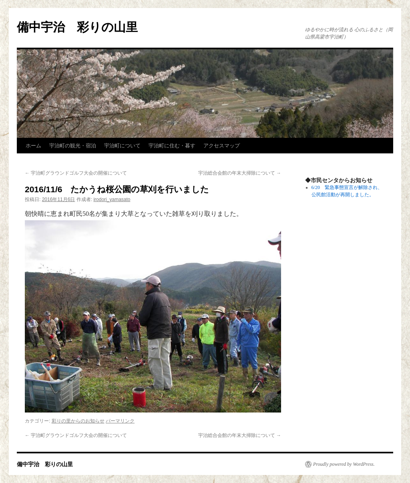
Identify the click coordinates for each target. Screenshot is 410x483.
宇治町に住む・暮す (172, 146)
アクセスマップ (221, 146)
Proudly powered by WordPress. (344, 464)
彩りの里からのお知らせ (78, 421)
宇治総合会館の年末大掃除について (239, 173)
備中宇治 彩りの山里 (77, 27)
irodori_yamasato (111, 199)
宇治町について (122, 146)
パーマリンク (120, 421)
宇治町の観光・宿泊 (72, 146)
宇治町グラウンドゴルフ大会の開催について (76, 173)
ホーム (33, 146)
